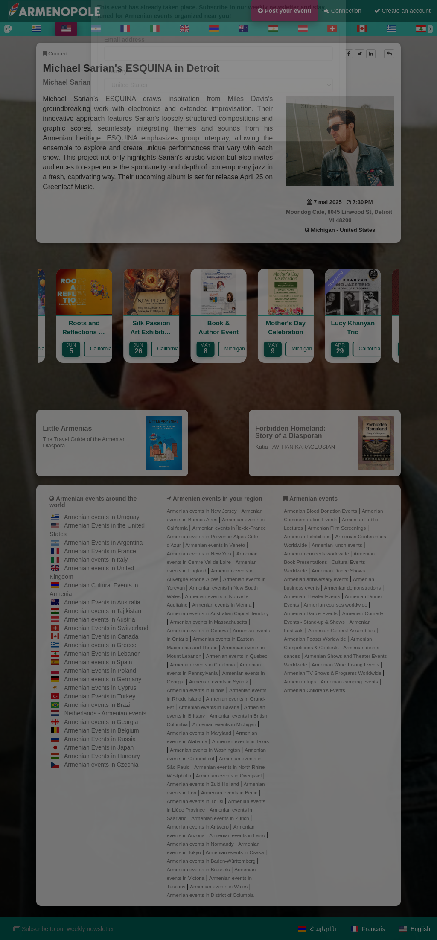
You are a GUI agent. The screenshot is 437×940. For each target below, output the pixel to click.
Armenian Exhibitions (308, 536)
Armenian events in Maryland (200, 733)
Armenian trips (300, 681)
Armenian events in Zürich (221, 818)
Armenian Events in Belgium (101, 730)
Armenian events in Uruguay (102, 517)
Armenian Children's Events (314, 690)
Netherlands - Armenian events (105, 713)
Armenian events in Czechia (101, 764)
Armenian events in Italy (96, 559)
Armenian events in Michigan (225, 724)
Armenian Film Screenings (337, 528)
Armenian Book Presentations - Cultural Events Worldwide (329, 562)
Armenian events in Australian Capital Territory (218, 613)
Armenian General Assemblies (342, 630)
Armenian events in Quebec (237, 656)
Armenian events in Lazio (237, 835)
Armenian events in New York (200, 553)
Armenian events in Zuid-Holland (203, 784)
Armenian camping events (349, 681)
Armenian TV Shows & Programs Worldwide (333, 673)
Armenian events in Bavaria (209, 707)
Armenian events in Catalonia (203, 664)
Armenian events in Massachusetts (209, 622)
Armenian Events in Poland (100, 670)
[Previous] (6, 29)
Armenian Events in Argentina (103, 542)
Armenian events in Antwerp (198, 826)
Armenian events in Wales (219, 886)
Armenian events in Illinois (196, 690)
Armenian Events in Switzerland (106, 628)
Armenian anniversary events (317, 579)
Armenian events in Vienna (222, 604)
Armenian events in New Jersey (202, 511)
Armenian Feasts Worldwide (315, 639)
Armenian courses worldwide (336, 604)
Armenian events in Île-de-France (230, 528)
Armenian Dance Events (311, 613)
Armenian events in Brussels (199, 869)
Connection (342, 10)
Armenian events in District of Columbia (210, 895)
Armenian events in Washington (205, 750)
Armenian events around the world (93, 501)
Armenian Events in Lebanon (102, 653)
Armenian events (313, 498)
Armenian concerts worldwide (317, 553)
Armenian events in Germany (102, 679)
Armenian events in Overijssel (229, 775)
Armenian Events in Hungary (102, 756)
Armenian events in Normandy (201, 844)
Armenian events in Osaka (235, 852)
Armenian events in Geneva (198, 630)
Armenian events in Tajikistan (102, 610)
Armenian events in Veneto (216, 545)
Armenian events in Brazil (98, 704)
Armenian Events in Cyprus (100, 687)
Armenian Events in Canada (101, 636)
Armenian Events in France (100, 551)
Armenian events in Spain (98, 662)
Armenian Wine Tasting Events (346, 664)
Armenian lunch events (338, 545)
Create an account (402, 10)
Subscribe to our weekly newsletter (63, 928)
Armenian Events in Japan (99, 747)
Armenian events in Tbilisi (196, 801)
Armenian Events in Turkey (99, 696)
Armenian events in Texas (240, 741)
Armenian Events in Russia (100, 739)
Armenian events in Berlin (230, 792)
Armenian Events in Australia (102, 602)
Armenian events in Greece (100, 645)
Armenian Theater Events (312, 596)
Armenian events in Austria (99, 619)
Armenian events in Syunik (219, 681)
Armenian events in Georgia (101, 721)
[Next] (430, 29)
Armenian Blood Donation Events (321, 511)
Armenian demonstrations (353, 587)
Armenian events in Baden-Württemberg (212, 861)
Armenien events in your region (217, 498)
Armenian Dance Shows (339, 570)
